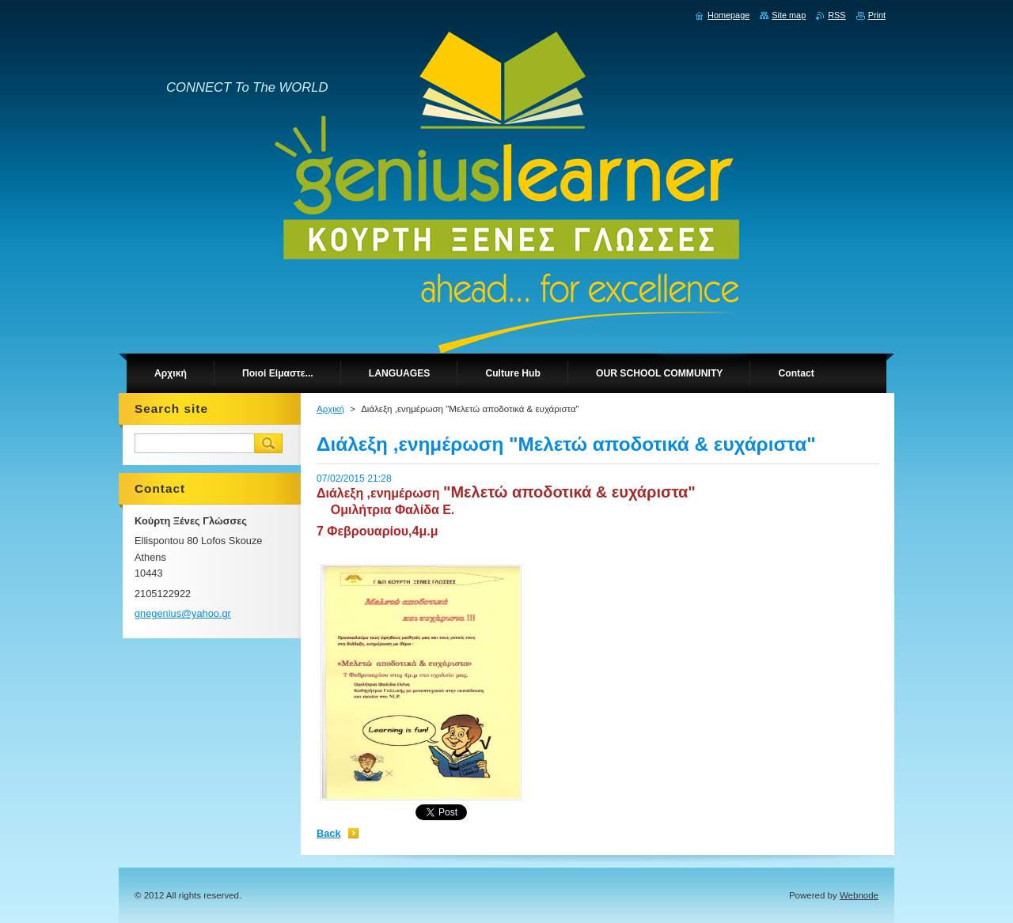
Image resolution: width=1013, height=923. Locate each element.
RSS (836, 15)
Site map (789, 15)
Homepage (728, 15)
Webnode (859, 895)
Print (877, 15)
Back (329, 833)
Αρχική (330, 409)
